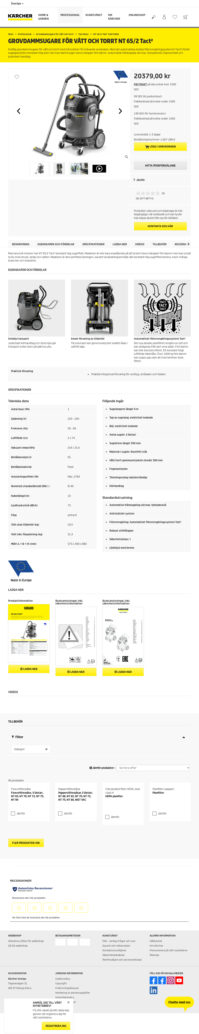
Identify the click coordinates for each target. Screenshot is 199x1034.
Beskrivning (20, 244)
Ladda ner (120, 244)
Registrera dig (56, 1025)
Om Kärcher (114, 16)
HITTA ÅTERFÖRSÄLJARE (160, 165)
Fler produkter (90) (26, 874)
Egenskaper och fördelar (56, 244)
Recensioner (184, 244)
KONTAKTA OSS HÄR (160, 226)
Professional (70, 15)
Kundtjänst (94, 15)
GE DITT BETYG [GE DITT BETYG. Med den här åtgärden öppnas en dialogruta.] (145, 198)
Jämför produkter (101, 783)
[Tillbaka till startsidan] (21, 17)
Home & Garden (43, 16)
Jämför (140, 180)
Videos (139, 244)
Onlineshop (137, 15)
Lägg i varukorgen (160, 146)
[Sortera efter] (153, 783)
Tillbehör (160, 244)
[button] (18, 111)
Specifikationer (93, 244)
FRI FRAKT (140, 84)
